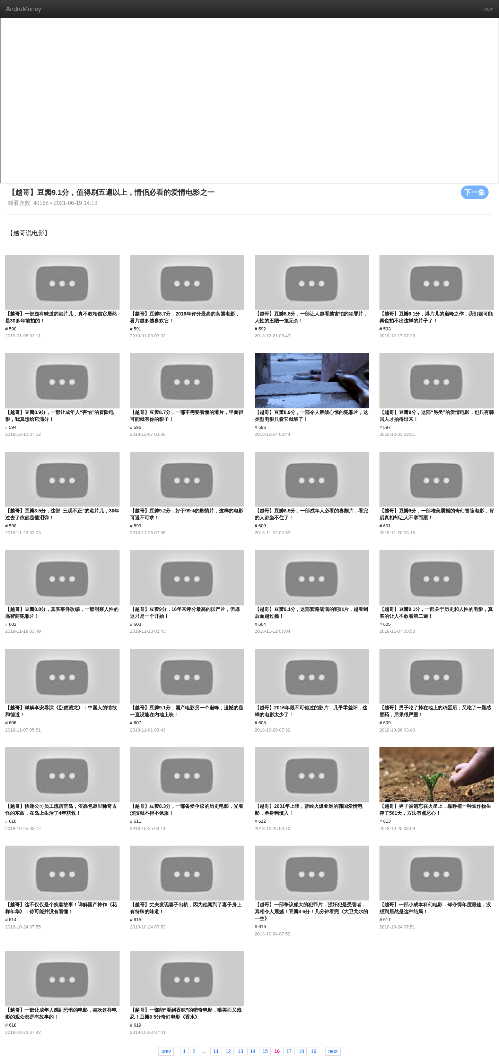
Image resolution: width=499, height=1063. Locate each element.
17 (289, 1051)
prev (166, 1051)
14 (253, 1051)
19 (313, 1051)
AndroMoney (23, 9)
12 (228, 1051)
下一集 (474, 192)
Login (487, 9)
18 (301, 1051)
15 (265, 1051)
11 (216, 1051)
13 (240, 1051)
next (333, 1051)
